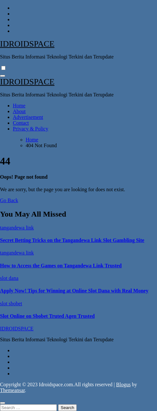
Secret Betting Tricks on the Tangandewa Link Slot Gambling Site (72, 240)
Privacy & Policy (30, 128)
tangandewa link (17, 227)
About (19, 111)
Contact (21, 123)
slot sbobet (11, 303)
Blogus (123, 384)
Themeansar (12, 390)
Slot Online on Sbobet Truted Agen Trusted (47, 316)
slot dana (9, 278)
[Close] (2, 403)
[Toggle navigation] (2, 76)
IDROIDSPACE (27, 44)
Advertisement (28, 117)
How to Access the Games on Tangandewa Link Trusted (61, 265)
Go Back (9, 200)
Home (19, 105)
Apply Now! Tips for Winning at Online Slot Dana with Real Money (74, 290)
